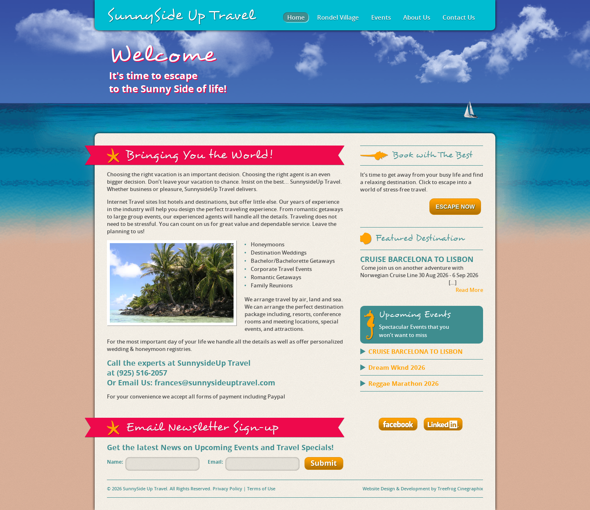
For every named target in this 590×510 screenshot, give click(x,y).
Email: (215, 461)
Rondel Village (338, 17)
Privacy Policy (227, 488)
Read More (469, 290)
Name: (115, 461)
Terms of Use (261, 488)
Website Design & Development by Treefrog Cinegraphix (423, 488)
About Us (416, 17)
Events (381, 17)
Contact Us (458, 17)
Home (296, 17)
